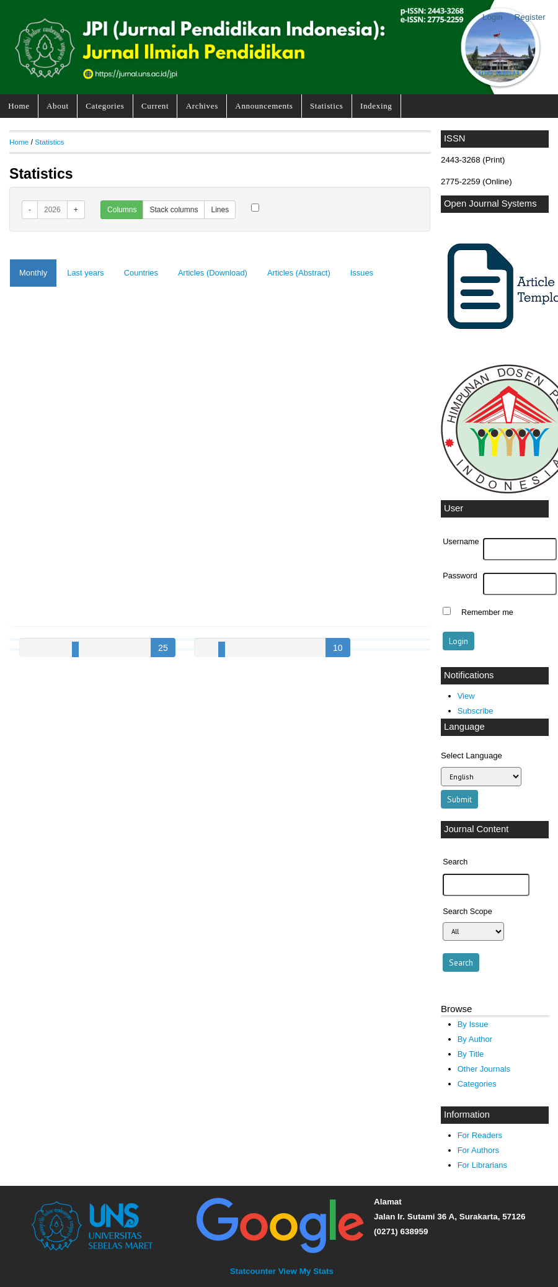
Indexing (376, 105)
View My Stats (306, 1271)
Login (492, 17)
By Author (475, 1039)
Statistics (326, 105)
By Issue (473, 1024)
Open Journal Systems (490, 204)
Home (18, 105)
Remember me (487, 612)
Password (460, 576)
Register (530, 17)
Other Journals (484, 1069)
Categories (105, 105)
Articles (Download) (212, 272)
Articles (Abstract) (298, 272)
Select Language (471, 755)
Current (155, 105)
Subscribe (476, 710)
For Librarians (482, 1165)
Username (461, 541)
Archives (202, 105)
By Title (471, 1054)
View (466, 696)
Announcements (264, 105)
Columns (121, 209)
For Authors (478, 1150)
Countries (141, 272)
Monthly (33, 272)
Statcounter (253, 1271)
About (57, 105)
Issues (361, 272)
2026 (52, 209)
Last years (85, 272)
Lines (220, 209)
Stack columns (173, 209)
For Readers (480, 1135)
